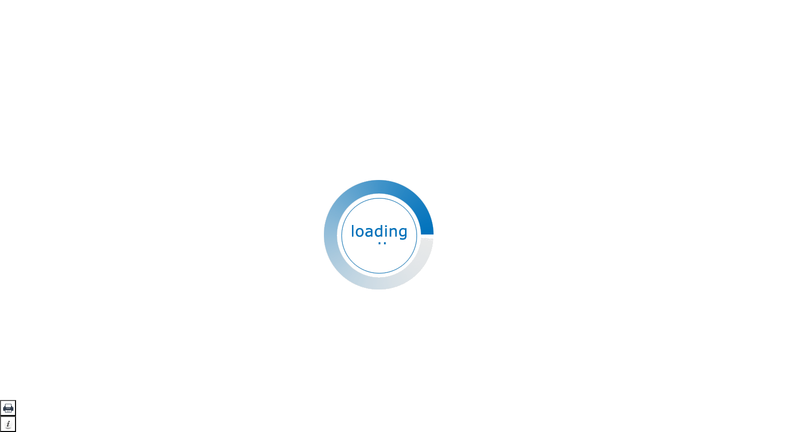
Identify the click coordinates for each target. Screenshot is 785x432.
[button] (8, 408)
